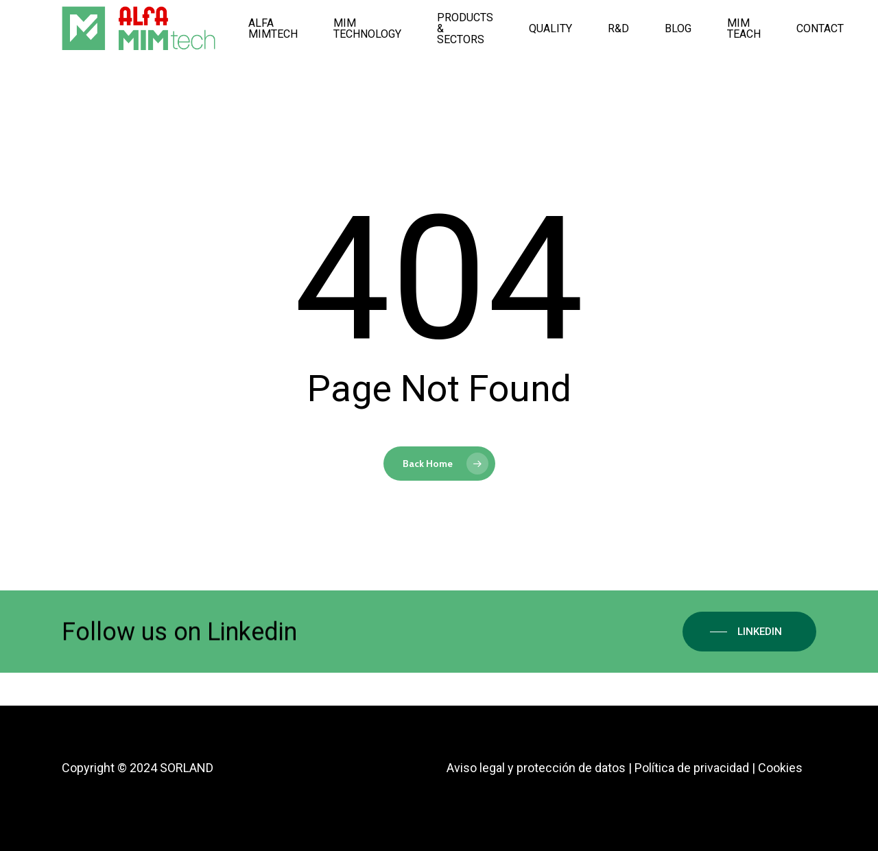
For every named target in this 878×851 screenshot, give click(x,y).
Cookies (780, 767)
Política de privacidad (691, 767)
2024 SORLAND (171, 767)
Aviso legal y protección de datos (536, 767)
